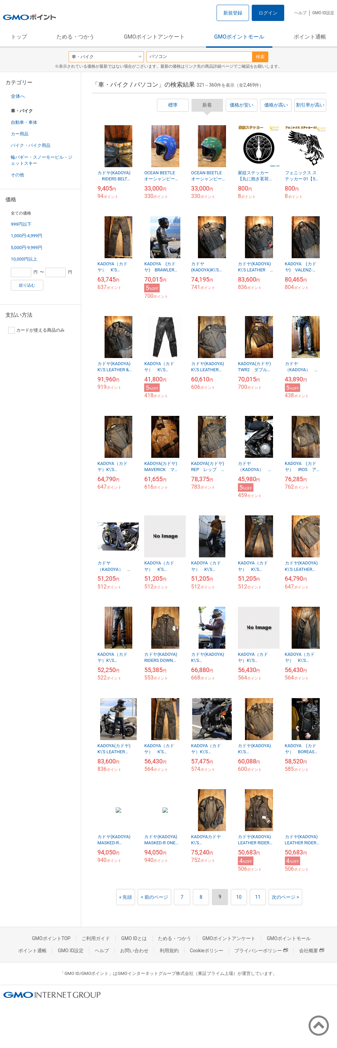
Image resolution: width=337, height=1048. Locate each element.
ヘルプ (300, 12)
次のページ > (285, 897)
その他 (17, 174)
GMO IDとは (134, 938)
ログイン (268, 13)
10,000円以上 (24, 259)
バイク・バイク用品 (30, 145)
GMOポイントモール (239, 37)
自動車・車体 (24, 122)
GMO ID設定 (323, 12)
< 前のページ (154, 897)
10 (239, 897)
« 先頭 (125, 897)
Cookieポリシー (206, 950)
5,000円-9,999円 (26, 247)
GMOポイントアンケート (154, 37)
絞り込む (27, 285)
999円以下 (21, 224)
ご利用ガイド (96, 938)
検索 (260, 56)
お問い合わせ (134, 950)
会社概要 (311, 950)
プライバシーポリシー (261, 950)
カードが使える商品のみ (36, 330)
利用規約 (169, 950)
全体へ (18, 96)
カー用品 (19, 133)
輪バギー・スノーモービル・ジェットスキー (41, 160)
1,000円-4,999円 (26, 235)
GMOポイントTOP (51, 938)
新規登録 (232, 13)
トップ (19, 37)
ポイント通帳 (310, 37)
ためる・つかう (75, 37)
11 (258, 897)
